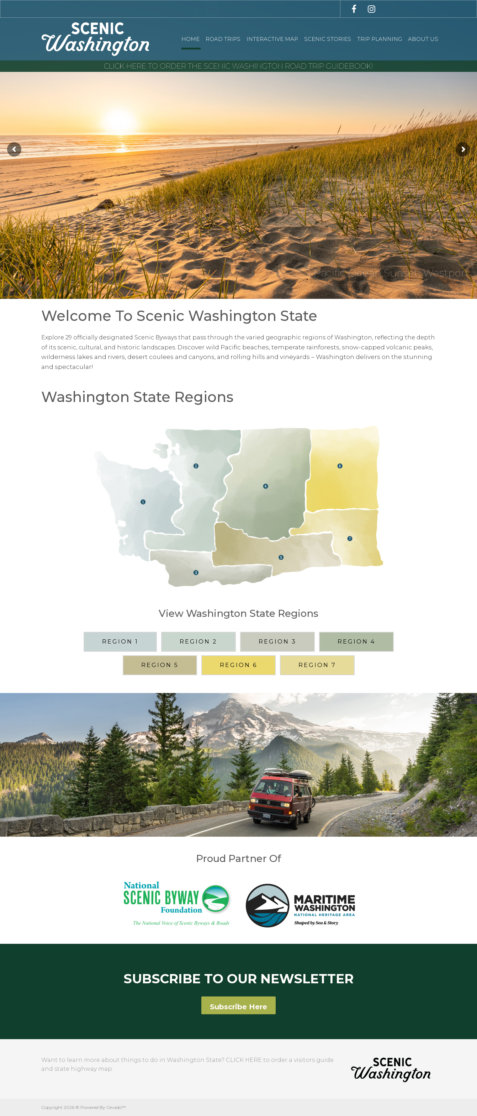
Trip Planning (379, 39)
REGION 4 (356, 641)
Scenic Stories (327, 39)
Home (190, 39)
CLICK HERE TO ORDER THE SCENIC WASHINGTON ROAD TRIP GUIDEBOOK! (238, 66)
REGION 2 (198, 641)
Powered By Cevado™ (103, 1107)
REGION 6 (238, 665)
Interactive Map (272, 39)
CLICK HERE (244, 1060)
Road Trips (223, 39)
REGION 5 (160, 665)
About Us (423, 39)
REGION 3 (277, 641)
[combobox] (237, 8)
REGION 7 (317, 665)
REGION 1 (120, 641)
